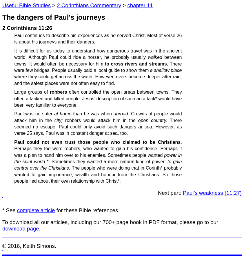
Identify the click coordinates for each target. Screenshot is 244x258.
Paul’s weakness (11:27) (212, 193)
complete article (36, 210)
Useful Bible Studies (26, 5)
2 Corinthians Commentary (89, 5)
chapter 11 (140, 5)
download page (20, 229)
